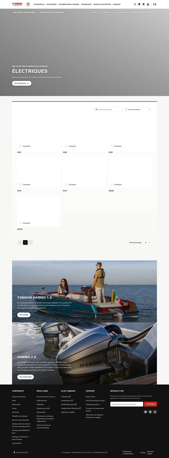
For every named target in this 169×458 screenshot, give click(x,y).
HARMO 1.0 (107, 12)
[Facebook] (150, 412)
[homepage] (17, 4)
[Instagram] (155, 412)
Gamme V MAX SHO (121, 12)
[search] (135, 4)
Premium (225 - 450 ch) (138, 12)
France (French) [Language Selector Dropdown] (20, 452)
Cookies (143, 452)
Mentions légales (150, 452)
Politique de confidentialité (128, 452)
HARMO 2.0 (96, 12)
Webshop (116, 4)
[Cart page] (143, 4)
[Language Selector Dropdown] (155, 4)
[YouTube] (145, 412)
